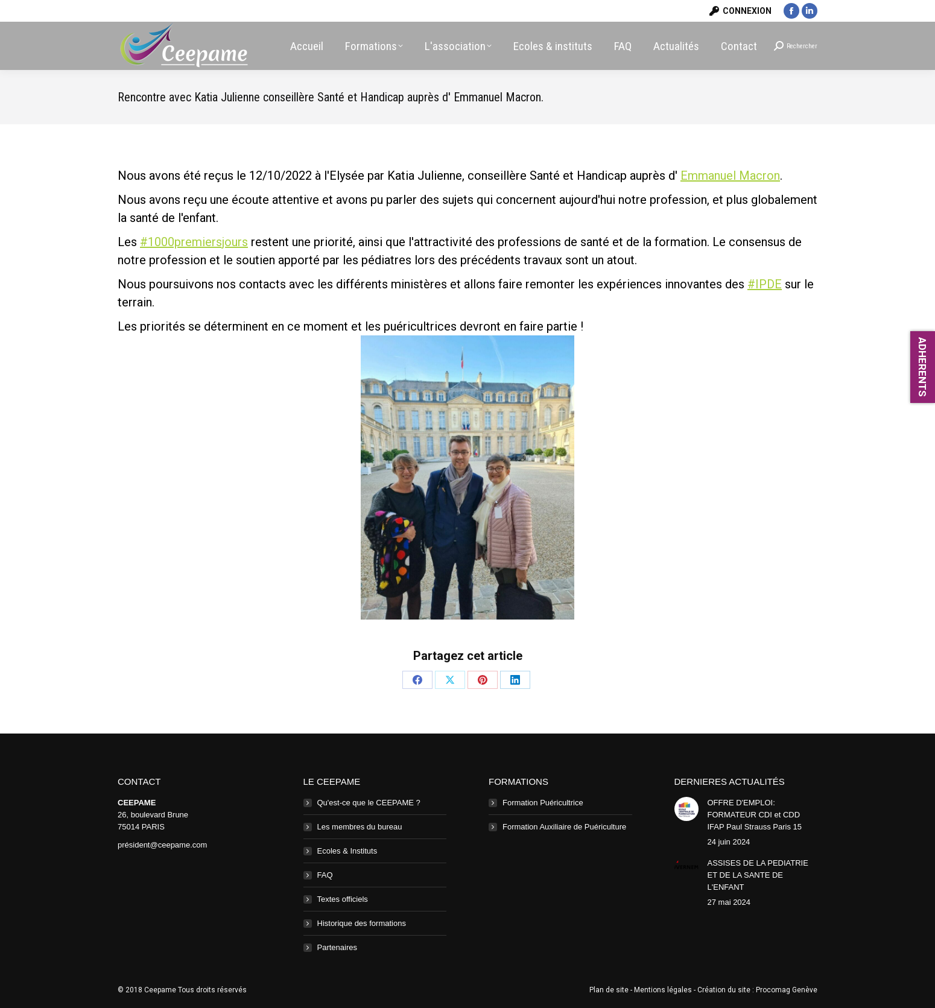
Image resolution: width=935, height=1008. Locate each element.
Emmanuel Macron (730, 175)
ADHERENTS (922, 367)
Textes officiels (342, 899)
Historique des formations (361, 923)
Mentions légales (663, 990)
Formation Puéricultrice (542, 802)
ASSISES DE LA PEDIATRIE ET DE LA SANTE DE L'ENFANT (758, 875)
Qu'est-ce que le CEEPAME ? (368, 802)
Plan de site (609, 990)
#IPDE (764, 284)
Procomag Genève (786, 990)
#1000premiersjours (194, 242)
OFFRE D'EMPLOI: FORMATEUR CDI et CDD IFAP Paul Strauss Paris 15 (755, 814)
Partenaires (337, 947)
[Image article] (686, 809)
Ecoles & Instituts (347, 850)
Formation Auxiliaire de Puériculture (564, 826)
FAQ (325, 875)
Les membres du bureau (359, 826)
